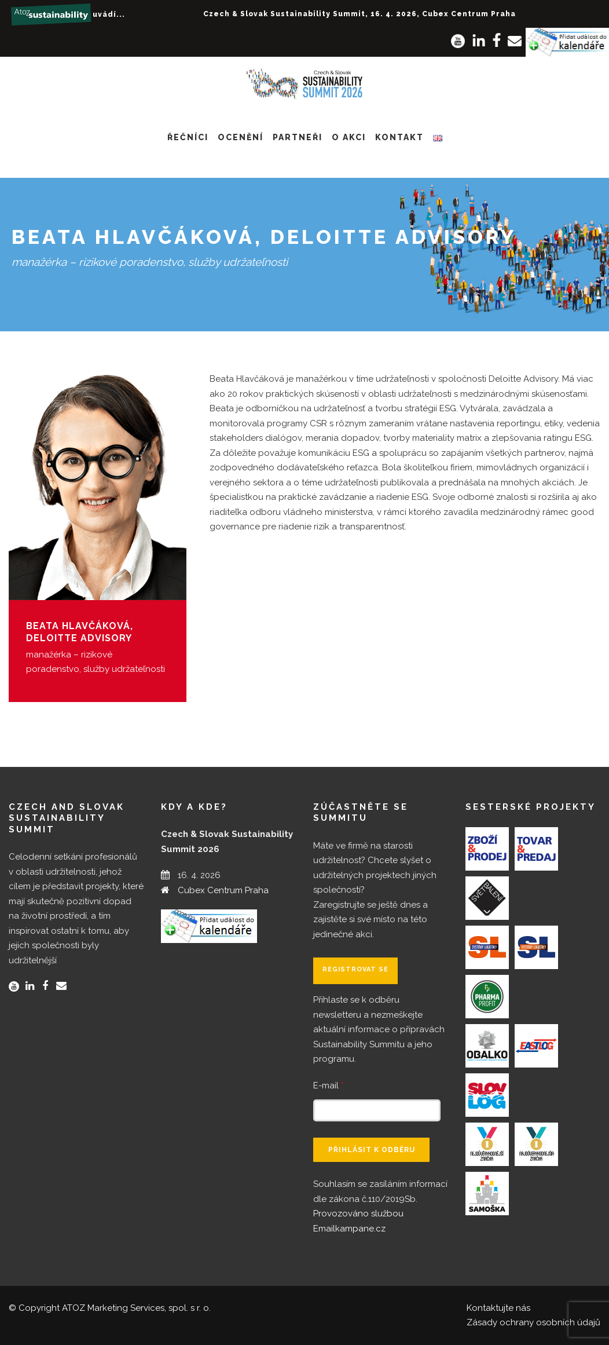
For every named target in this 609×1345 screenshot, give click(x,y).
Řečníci (187, 137)
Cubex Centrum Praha (223, 890)
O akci (349, 137)
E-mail (328, 1085)
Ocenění (240, 137)
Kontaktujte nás (498, 1308)
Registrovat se (355, 969)
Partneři (297, 137)
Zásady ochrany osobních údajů (533, 1322)
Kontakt (399, 137)
